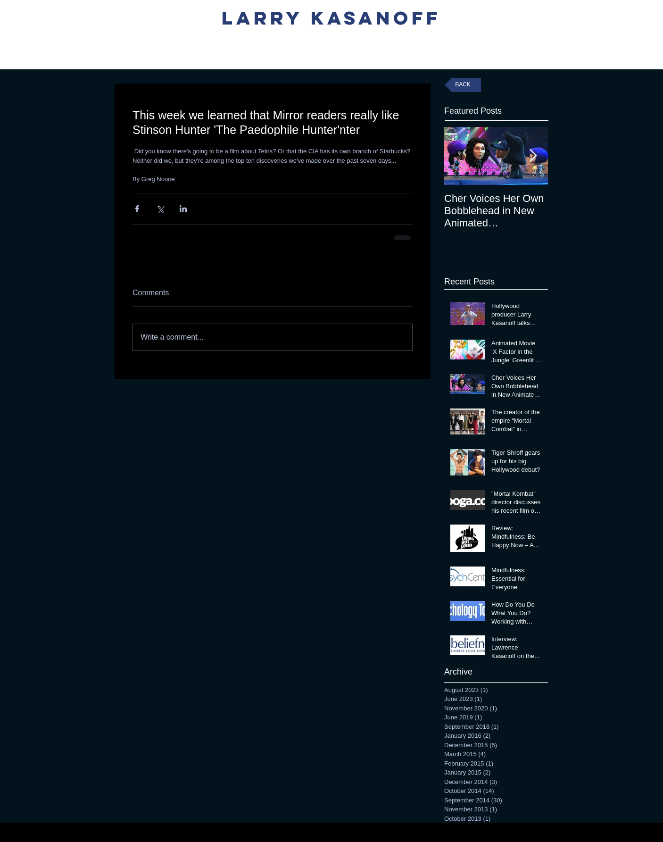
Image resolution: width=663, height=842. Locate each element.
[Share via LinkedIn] (183, 208)
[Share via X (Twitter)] (160, 208)
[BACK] (463, 85)
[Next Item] (533, 156)
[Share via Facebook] (137, 208)
